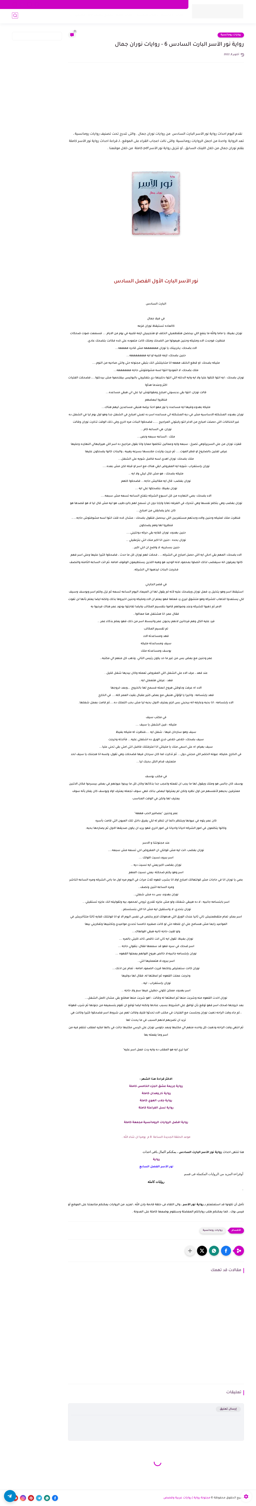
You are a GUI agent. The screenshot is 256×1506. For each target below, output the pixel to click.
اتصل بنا (112, 4)
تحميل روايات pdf (99, 16)
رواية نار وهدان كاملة (156, 1093)
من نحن (126, 4)
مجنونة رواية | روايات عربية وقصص (186, 1498)
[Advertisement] (156, 101)
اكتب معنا (96, 4)
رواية (156, 1159)
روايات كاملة (124, 16)
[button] (226, 1251)
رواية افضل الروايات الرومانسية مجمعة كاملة (156, 1122)
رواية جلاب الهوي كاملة (156, 1100)
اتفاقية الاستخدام (146, 4)
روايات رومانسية (172, 16)
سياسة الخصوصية (173, 4)
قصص (79, 16)
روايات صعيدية (146, 16)
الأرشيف (80, 4)
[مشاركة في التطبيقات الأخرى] (190, 1251)
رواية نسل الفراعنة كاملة (156, 1108)
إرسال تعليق (228, 1409)
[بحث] (15, 16)
